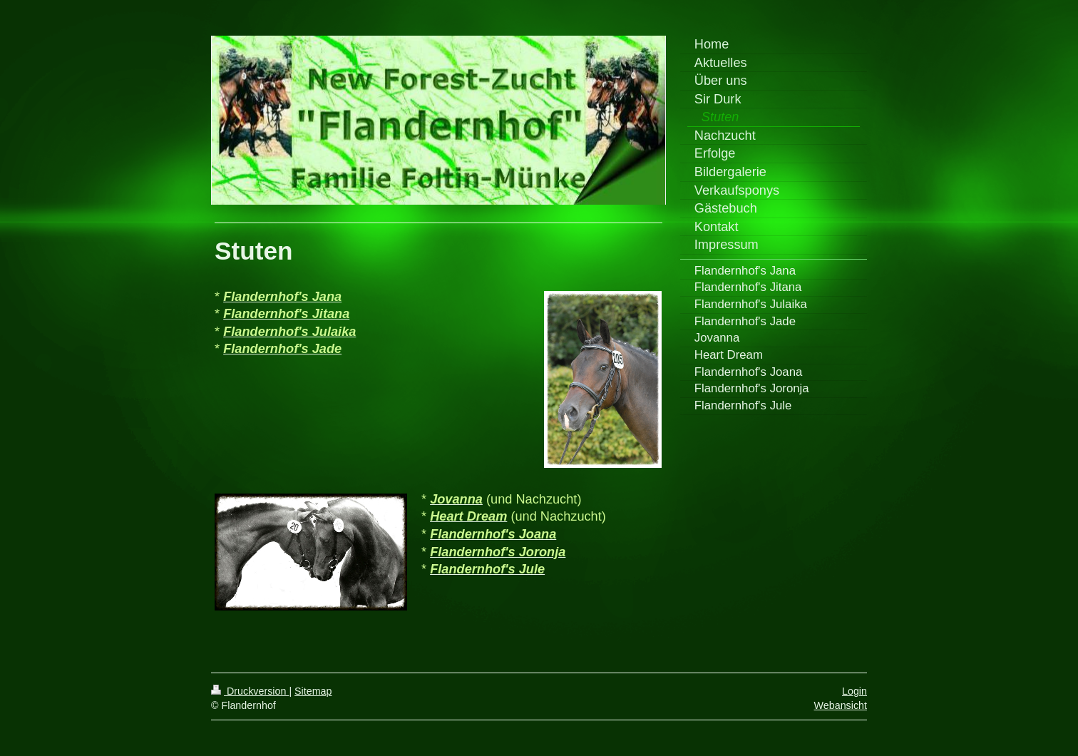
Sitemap (313, 691)
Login (854, 691)
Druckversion (250, 691)
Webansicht (840, 705)
